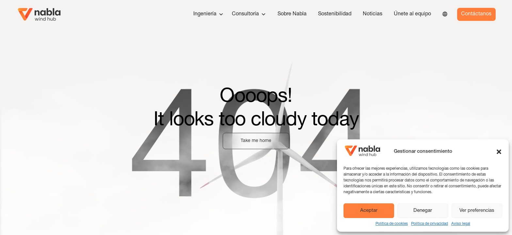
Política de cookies (392, 224)
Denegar (422, 210)
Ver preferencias (476, 210)
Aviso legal (460, 224)
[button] (499, 152)
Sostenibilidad (334, 14)
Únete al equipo (412, 14)
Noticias (372, 14)
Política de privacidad (429, 224)
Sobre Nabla (292, 14)
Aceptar (368, 210)
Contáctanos (476, 14)
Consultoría (249, 14)
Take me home (256, 141)
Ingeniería (208, 14)
